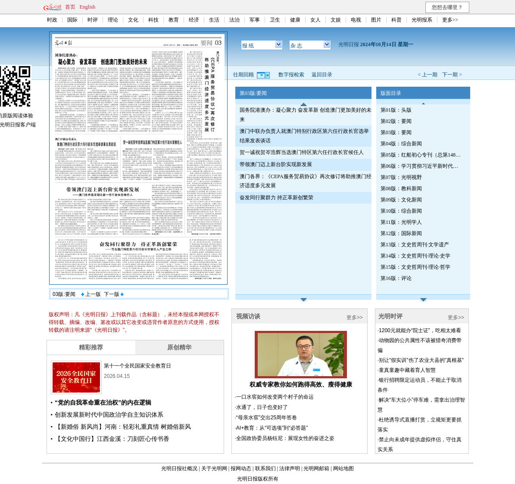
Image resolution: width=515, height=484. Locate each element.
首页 (70, 7)
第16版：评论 (396, 278)
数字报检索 (291, 75)
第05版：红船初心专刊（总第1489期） (421, 155)
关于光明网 (214, 468)
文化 (133, 20)
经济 (194, 20)
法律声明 (289, 468)
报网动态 (241, 468)
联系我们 (265, 468)
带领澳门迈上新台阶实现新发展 (276, 164)
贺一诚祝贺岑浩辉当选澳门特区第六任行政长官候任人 (302, 152)
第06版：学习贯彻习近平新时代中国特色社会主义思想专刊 (421, 166)
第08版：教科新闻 (401, 188)
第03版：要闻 (396, 132)
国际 (72, 20)
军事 (255, 20)
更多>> (450, 20)
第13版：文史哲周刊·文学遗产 (415, 245)
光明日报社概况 (179, 468)
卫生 (275, 20)
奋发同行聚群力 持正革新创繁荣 (276, 198)
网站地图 (343, 468)
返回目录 (322, 75)
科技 (153, 20)
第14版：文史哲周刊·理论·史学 (415, 256)
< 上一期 (427, 75)
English (88, 7)
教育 (174, 20)
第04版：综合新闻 (401, 144)
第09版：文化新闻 (401, 200)
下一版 (114, 294)
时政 (52, 20)
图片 (376, 20)
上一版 (91, 294)
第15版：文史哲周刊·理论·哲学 (415, 267)
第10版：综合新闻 (401, 211)
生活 (214, 20)
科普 (396, 20)
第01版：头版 (396, 110)
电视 (356, 20)
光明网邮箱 (316, 468)
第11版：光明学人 (401, 222)
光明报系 (422, 20)
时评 (92, 20)
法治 (234, 20)
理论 (113, 20)
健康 (295, 20)
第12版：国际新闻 (401, 233)
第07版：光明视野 (401, 177)
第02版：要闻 (396, 121)
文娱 (336, 20)
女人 (315, 20)
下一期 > (452, 75)
